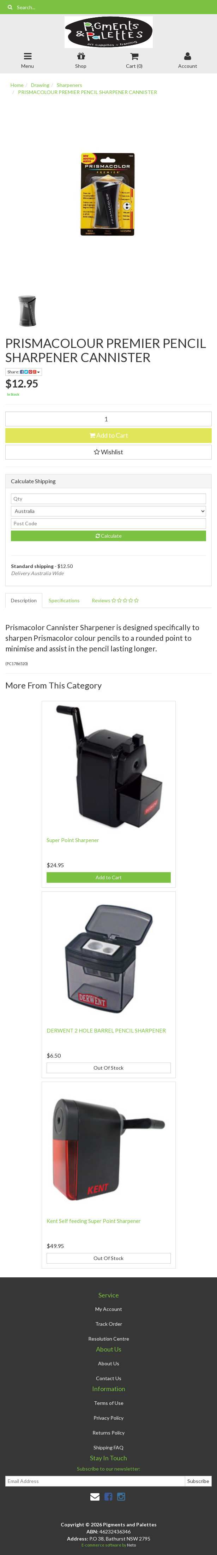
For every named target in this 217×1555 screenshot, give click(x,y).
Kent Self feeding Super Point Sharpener (94, 1221)
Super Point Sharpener (73, 840)
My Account (108, 1309)
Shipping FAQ (108, 1447)
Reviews (115, 600)
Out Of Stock (108, 1068)
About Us (108, 1363)
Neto (131, 1545)
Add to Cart (108, 435)
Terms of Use (108, 1403)
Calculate (109, 536)
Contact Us (108, 1378)
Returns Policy (108, 1433)
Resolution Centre (108, 1339)
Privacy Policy (108, 1418)
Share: (23, 371)
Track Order (108, 1324)
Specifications (64, 600)
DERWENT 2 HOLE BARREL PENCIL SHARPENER (106, 1030)
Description (24, 600)
